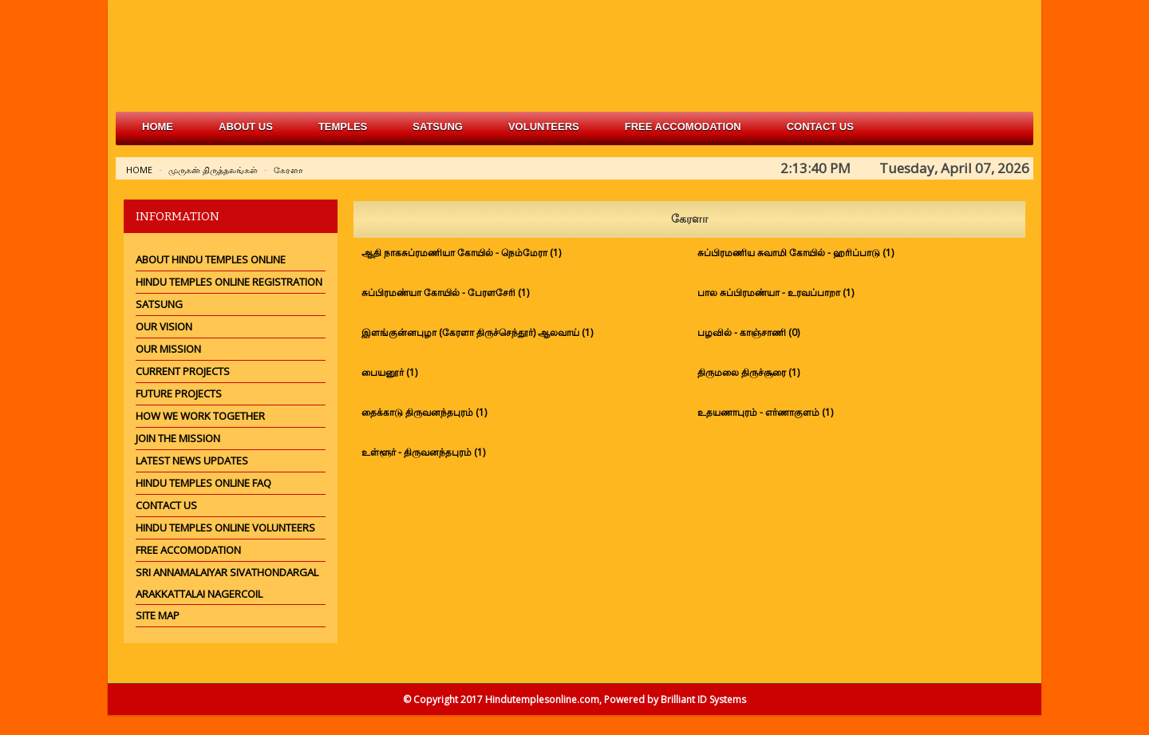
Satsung (159, 304)
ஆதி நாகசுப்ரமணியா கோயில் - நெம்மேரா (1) (461, 252)
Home (157, 126)
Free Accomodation (188, 550)
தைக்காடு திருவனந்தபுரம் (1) (424, 412)
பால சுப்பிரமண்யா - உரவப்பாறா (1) (775, 292)
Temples (342, 126)
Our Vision (164, 326)
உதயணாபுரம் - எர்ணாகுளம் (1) (765, 412)
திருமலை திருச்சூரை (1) (748, 372)
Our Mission (168, 349)
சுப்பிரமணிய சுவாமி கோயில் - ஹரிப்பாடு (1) (795, 252)
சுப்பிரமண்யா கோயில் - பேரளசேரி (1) (445, 292)
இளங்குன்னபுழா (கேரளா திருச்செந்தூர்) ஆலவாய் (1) (477, 332)
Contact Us (820, 126)
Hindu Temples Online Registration (229, 282)
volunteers (543, 126)
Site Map (158, 615)
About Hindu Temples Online (211, 259)
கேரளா (288, 170)
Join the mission (178, 438)
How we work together (200, 416)
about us (246, 126)
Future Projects (179, 393)
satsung (438, 126)
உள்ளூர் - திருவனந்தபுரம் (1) (423, 452)
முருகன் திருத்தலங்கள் (213, 170)
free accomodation (683, 126)
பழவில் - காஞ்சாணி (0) (748, 332)
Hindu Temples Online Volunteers (225, 527)
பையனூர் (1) (389, 372)
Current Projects (183, 371)
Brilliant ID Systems (703, 699)
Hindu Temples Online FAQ (203, 483)
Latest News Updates (192, 460)
